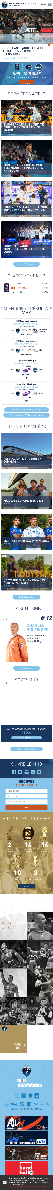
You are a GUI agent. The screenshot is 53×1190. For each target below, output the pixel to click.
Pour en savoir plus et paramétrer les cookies (28, 1186)
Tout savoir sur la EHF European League (26, 415)
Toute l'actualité (26, 264)
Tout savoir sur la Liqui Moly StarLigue (26, 410)
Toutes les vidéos (26, 597)
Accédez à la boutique (26, 749)
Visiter (26, 886)
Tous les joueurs (26, 668)
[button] (50, 4)
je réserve (26, 83)
